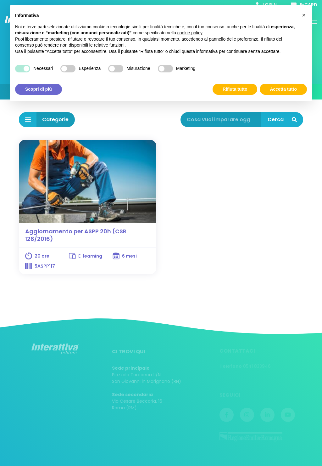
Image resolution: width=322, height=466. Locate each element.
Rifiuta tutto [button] (235, 88)
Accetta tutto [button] (283, 88)
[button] (304, 15)
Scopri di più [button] (38, 88)
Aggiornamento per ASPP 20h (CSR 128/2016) (75, 235)
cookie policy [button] (190, 32)
